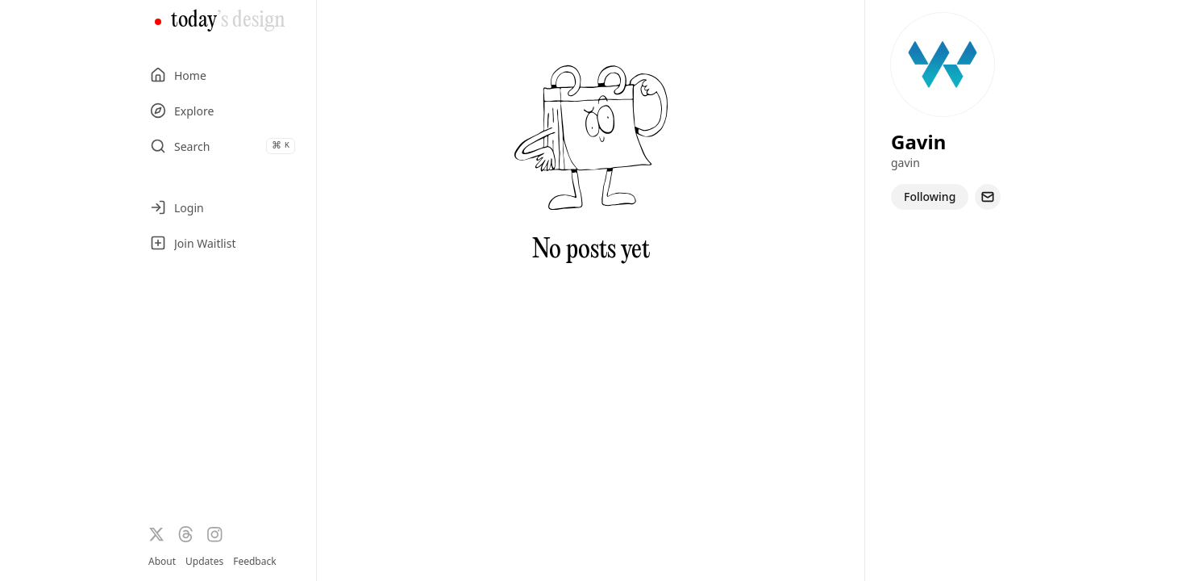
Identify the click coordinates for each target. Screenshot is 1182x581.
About (162, 561)
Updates (204, 561)
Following (929, 196)
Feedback (254, 561)
